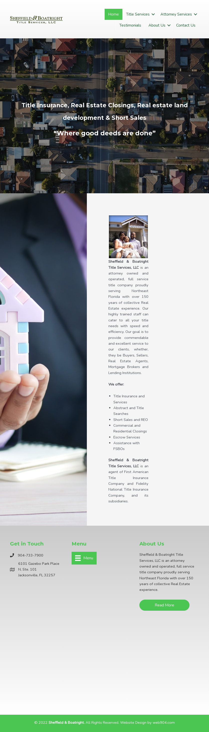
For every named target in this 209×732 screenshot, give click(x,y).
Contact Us (185, 25)
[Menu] (84, 558)
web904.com (164, 722)
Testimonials (130, 25)
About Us (156, 25)
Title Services (138, 14)
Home (113, 14)
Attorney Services (176, 14)
